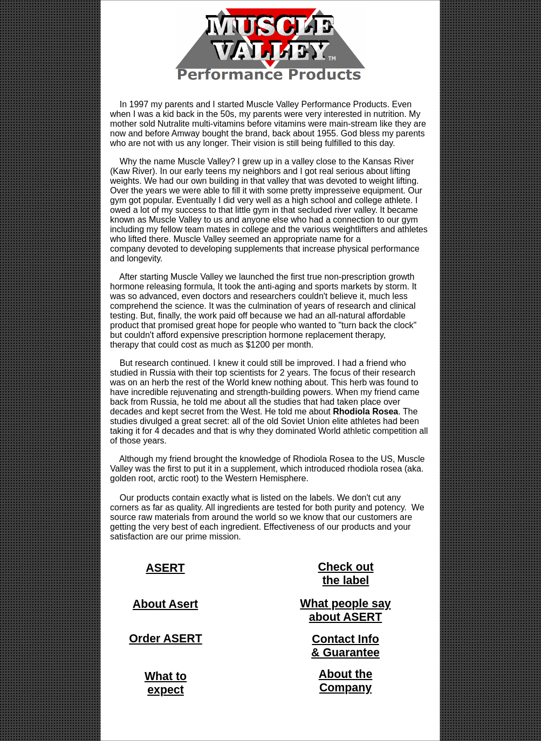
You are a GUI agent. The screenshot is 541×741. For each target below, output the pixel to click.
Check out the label (345, 573)
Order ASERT (165, 638)
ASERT (165, 568)
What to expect (166, 683)
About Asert (165, 604)
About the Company (346, 681)
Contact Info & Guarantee (345, 646)
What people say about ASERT (345, 610)
